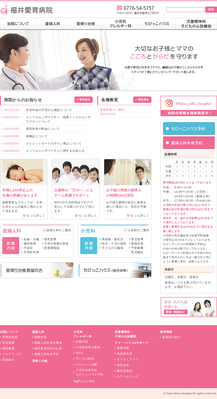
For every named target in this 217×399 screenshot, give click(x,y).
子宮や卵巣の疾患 (56, 243)
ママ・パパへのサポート (132, 342)
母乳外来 (123, 365)
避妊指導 (30, 243)
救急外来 (137, 243)
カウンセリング (127, 376)
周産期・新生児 (112, 239)
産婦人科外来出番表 (48, 342)
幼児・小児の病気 (114, 243)
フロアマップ (11, 354)
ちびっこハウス (157, 24)
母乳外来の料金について (43, 128)
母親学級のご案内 (112, 109)
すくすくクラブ (127, 359)
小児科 (120, 24)
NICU (79, 353)
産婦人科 (52, 24)
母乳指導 (50, 239)
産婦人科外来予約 (46, 354)
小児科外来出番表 (88, 347)
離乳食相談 (124, 371)
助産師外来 (124, 353)
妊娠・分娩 (31, 239)
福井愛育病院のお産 (48, 348)
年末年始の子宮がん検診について (49, 110)
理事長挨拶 (10, 337)
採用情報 (166, 332)
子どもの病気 (85, 358)
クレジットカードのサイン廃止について (54, 143)
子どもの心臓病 (112, 248)
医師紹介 (8, 359)
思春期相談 (51, 248)
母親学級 (123, 348)
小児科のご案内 (138, 230)
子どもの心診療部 (196, 24)
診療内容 (40, 337)
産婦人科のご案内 (59, 230)
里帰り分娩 (85, 24)
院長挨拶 (8, 342)
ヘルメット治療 (86, 364)
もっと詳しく (36, 215)
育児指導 (137, 239)
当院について (18, 24)
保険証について (36, 136)
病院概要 (8, 348)
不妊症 (28, 248)
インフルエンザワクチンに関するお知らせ (55, 150)
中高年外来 (31, 252)
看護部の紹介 (171, 337)
